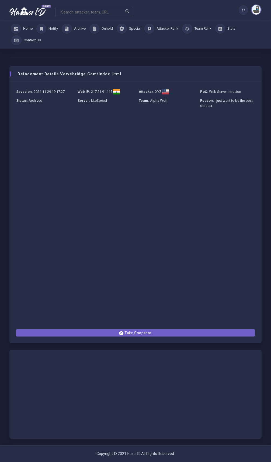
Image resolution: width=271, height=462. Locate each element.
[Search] (94, 12)
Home (22, 29)
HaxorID (133, 453)
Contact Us (26, 40)
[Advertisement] (135, 152)
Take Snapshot (135, 333)
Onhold (101, 29)
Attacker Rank (161, 29)
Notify (47, 29)
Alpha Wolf (159, 100)
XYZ (158, 92)
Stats (225, 29)
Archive (74, 29)
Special (129, 29)
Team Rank (196, 29)
